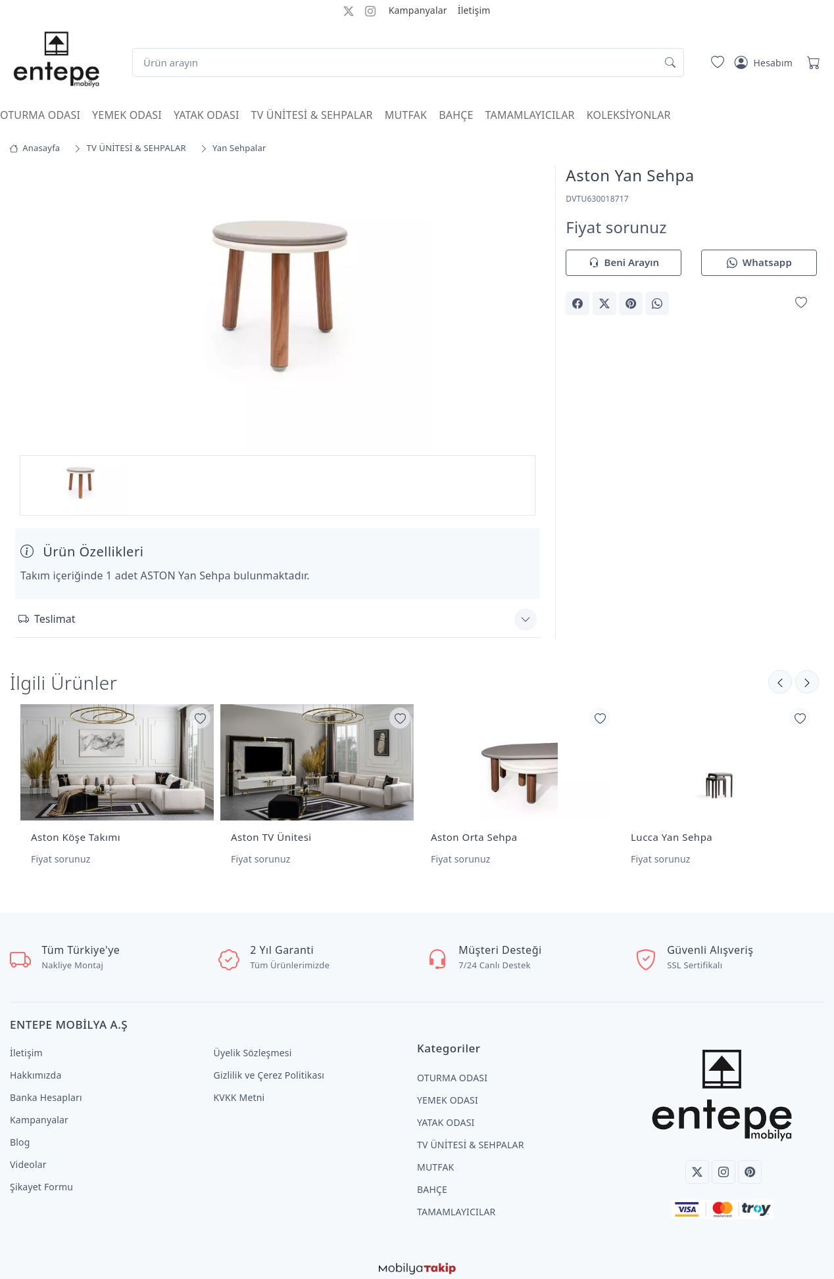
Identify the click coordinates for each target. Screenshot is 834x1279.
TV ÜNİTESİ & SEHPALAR (312, 115)
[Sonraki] (780, 680)
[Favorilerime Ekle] (801, 302)
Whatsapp (759, 263)
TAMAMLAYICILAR (530, 115)
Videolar (28, 1157)
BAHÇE (456, 115)
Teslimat (46, 617)
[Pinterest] (750, 1165)
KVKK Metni (239, 1090)
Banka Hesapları (46, 1090)
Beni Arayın (624, 263)
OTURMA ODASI (40, 115)
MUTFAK (406, 115)
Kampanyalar (418, 10)
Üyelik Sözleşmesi (253, 1045)
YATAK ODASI (206, 115)
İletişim (474, 10)
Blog (20, 1135)
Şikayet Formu (41, 1179)
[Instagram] (723, 1165)
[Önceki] (807, 680)
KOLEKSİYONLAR (629, 115)
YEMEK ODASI (127, 115)
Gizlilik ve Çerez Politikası (269, 1068)
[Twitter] (697, 1165)
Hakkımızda (35, 1068)
